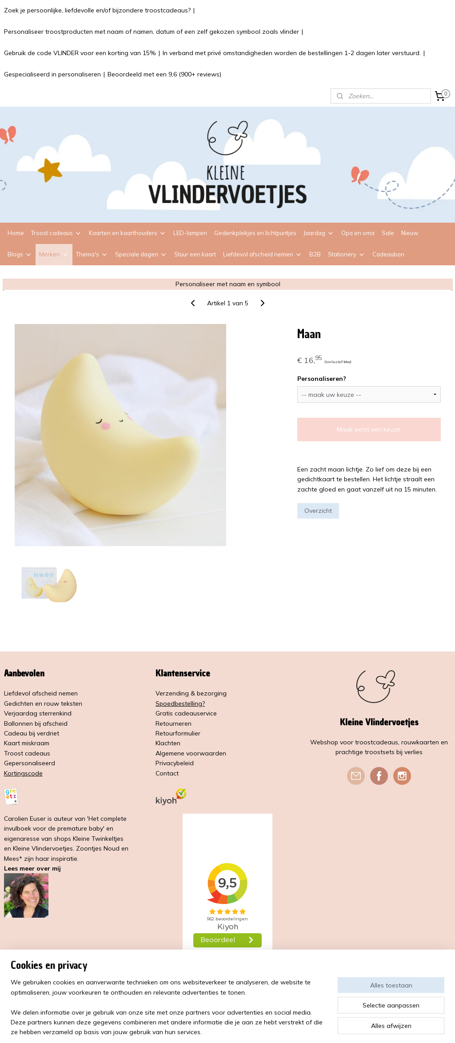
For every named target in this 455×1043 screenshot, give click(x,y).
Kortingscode (23, 773)
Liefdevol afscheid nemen (262, 254)
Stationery (346, 254)
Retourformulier (178, 733)
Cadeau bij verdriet (31, 733)
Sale (388, 232)
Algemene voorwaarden (191, 753)
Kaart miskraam (26, 743)
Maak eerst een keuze (369, 429)
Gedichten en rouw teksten (43, 703)
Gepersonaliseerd (29, 763)
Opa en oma (358, 232)
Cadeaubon (388, 254)
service (207, 713)
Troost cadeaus (56, 232)
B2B (315, 254)
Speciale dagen (141, 254)
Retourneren (174, 723)
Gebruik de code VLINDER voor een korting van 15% (80, 53)
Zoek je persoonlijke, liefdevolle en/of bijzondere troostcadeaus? (97, 10)
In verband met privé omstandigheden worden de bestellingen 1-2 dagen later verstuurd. (292, 53)
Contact (167, 773)
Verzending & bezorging (191, 693)
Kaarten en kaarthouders (127, 232)
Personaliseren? (321, 379)
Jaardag (318, 232)
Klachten (168, 743)
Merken (54, 254)
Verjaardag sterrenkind (38, 713)
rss (223, 1026)
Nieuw (409, 232)
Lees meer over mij (32, 868)
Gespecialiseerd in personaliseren (52, 74)
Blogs (20, 254)
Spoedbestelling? (180, 703)
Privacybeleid (175, 763)
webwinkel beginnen (254, 1026)
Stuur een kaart (195, 254)
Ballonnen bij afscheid (36, 723)
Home (16, 232)
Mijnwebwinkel (325, 1026)
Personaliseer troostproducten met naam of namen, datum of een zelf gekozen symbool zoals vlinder (151, 32)
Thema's (92, 254)
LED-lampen (190, 232)
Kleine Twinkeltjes (98, 839)
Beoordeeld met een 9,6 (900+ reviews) (164, 74)
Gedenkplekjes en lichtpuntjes (255, 232)
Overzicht (318, 511)
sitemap (207, 1026)
